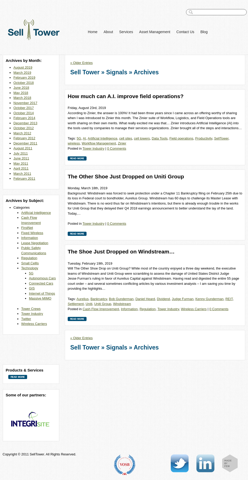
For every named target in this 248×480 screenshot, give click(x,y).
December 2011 (25, 143)
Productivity (203, 138)
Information (29, 238)
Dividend (163, 299)
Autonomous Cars (42, 278)
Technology (29, 268)
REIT (229, 299)
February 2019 (24, 77)
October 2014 (23, 113)
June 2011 (21, 158)
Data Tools (159, 138)
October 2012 (23, 128)
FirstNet (27, 228)
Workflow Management (99, 143)
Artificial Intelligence (36, 213)
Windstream (122, 304)
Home (92, 32)
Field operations (181, 138)
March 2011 (22, 174)
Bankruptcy (98, 299)
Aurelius (82, 299)
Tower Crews (31, 309)
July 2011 (20, 153)
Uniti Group (102, 304)
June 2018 (21, 88)
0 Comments (116, 148)
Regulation (29, 258)
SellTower (221, 138)
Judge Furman (182, 299)
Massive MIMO (40, 298)
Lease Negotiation (34, 243)
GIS (32, 288)
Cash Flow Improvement (101, 309)
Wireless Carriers (34, 324)
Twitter (26, 319)
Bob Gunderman (121, 299)
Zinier (122, 143)
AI (84, 138)
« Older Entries (81, 63)
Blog (204, 32)
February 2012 (24, 138)
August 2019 (22, 67)
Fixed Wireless (32, 233)
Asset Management (155, 32)
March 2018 (22, 98)
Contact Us (185, 32)
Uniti (89, 304)
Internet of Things (42, 293)
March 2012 (22, 133)
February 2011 (24, 178)
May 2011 (20, 163)
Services (126, 32)
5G (31, 273)
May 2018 (20, 93)
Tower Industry (32, 314)
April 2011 (21, 168)
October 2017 (23, 108)
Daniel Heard (145, 299)
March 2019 (22, 73)
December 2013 (25, 123)
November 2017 (25, 103)
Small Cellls (30, 263)
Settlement (76, 304)
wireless (74, 143)
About (108, 32)
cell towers (142, 138)
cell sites (125, 138)
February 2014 (24, 118)
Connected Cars (41, 283)
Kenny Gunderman (209, 299)
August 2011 (22, 148)
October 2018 (23, 83)
